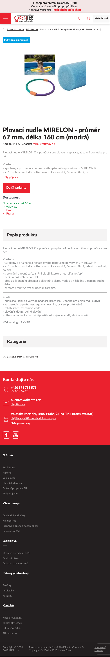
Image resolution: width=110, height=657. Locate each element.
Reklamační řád (11, 531)
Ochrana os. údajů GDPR (16, 553)
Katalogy (7, 596)
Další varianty (16, 187)
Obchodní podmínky (14, 516)
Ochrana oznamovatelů (15, 564)
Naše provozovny (12, 618)
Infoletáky (8, 591)
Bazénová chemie (15, 29)
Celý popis (10, 177)
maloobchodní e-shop (67, 9)
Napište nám (18, 405)
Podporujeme (10, 494)
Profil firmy (9, 468)
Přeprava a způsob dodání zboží (20, 526)
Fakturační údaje (12, 628)
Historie (7, 473)
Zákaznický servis (12, 623)
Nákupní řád (9, 521)
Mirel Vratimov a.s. (44, 143)
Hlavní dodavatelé (13, 483)
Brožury (7, 586)
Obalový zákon (11, 558)
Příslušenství (32, 29)
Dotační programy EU (15, 489)
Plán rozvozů (10, 634)
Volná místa (9, 478)
